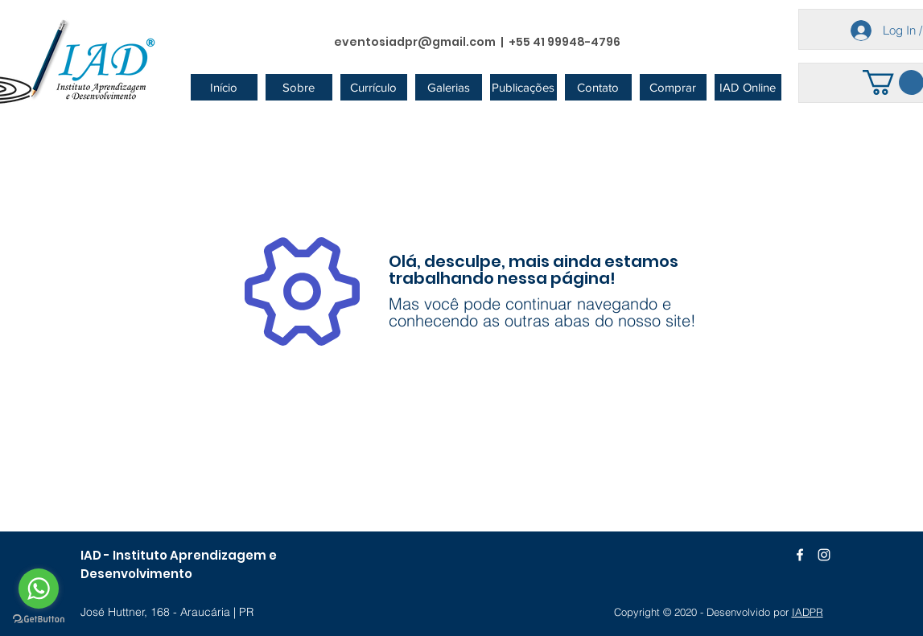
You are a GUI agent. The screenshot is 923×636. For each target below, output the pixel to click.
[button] (299, 87)
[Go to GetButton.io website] (38, 619)
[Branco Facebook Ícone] (800, 555)
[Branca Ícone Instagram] (824, 555)
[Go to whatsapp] (39, 588)
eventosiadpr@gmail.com (415, 42)
